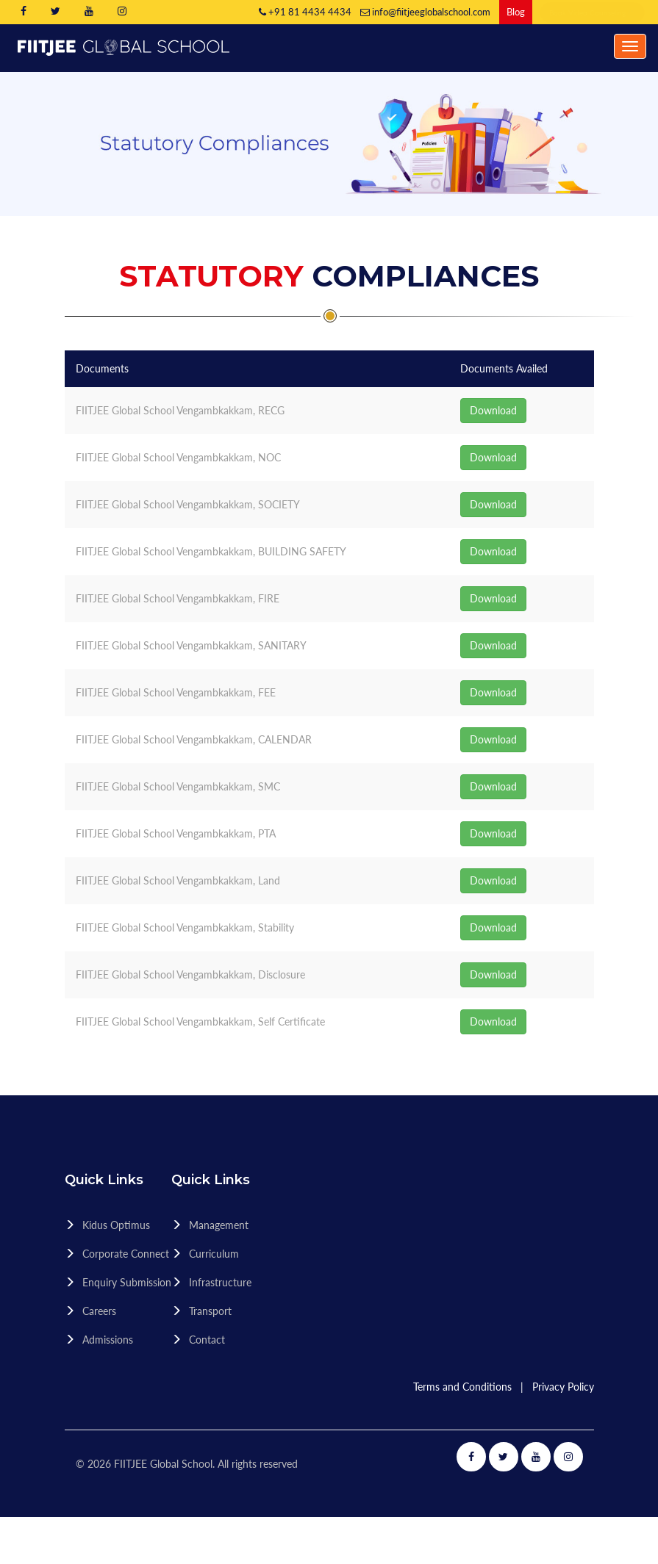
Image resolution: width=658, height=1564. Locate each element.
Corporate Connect (125, 1253)
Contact (207, 1339)
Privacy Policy (563, 1386)
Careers (99, 1311)
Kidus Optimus (116, 1225)
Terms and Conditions (462, 1386)
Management (218, 1225)
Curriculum (214, 1253)
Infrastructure (220, 1282)
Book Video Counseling (592, 12)
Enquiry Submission (126, 1282)
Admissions (107, 1339)
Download (493, 410)
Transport (210, 1311)
